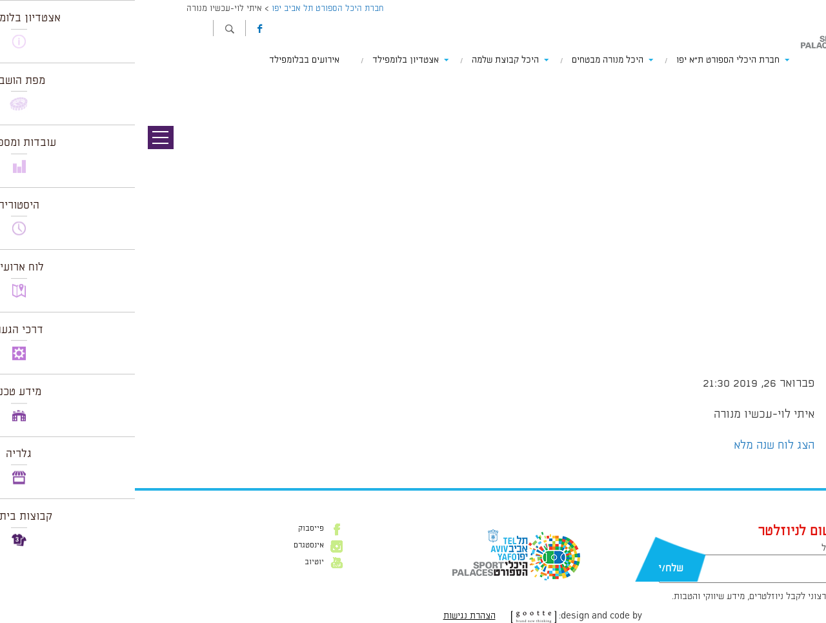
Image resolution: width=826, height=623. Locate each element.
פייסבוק (176, 529)
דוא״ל (697, 548)
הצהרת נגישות (334, 615)
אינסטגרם (174, 545)
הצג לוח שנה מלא (639, 445)
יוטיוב (179, 562)
